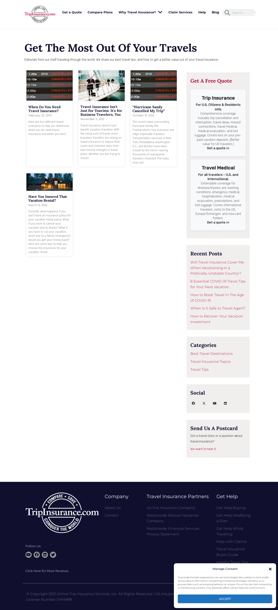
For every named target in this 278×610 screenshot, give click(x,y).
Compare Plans (100, 12)
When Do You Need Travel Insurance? (44, 109)
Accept (225, 599)
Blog (215, 12)
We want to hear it (203, 449)
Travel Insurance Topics (210, 361)
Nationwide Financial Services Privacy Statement (173, 531)
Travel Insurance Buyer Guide (230, 552)
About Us (113, 508)
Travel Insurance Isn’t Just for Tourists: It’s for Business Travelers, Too (101, 111)
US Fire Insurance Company (171, 508)
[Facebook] (193, 403)
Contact (112, 515)
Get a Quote (72, 12)
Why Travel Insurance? (141, 12)
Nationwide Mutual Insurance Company (173, 518)
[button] (270, 569)
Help (202, 12)
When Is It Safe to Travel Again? (217, 308)
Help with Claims (231, 541)
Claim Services (180, 12)
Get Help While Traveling (229, 531)
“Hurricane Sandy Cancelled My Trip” (148, 109)
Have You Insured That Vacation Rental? (47, 198)
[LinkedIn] (225, 403)
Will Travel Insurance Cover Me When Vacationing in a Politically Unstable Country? (217, 268)
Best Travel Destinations (211, 354)
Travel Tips (199, 369)
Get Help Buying (231, 508)
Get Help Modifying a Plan (233, 518)
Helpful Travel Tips (232, 562)
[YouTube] (215, 403)
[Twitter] (204, 403)
